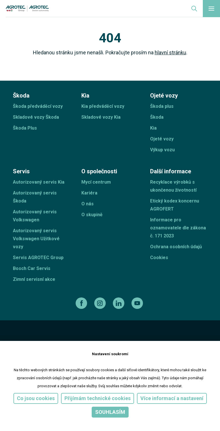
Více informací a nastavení (171, 398)
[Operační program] (122, 338)
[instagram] (100, 303)
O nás (87, 203)
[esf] (19, 338)
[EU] (86, 338)
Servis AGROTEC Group (38, 257)
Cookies (159, 257)
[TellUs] (186, 338)
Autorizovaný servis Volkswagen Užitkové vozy (36, 238)
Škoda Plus (25, 128)
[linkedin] (119, 303)
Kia (153, 128)
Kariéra (89, 193)
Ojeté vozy (162, 139)
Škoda (157, 117)
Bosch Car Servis (31, 268)
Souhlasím (110, 412)
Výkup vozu (162, 149)
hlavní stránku (170, 52)
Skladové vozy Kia (101, 117)
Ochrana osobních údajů (176, 246)
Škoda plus (162, 106)
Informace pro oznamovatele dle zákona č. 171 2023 (178, 228)
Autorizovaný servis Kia (38, 182)
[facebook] (82, 303)
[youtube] (137, 303)
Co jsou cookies (36, 398)
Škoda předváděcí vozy (38, 106)
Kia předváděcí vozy (102, 106)
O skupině (92, 214)
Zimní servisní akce (34, 279)
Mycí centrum (96, 182)
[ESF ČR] (53, 338)
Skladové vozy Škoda (36, 117)
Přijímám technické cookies (97, 398)
